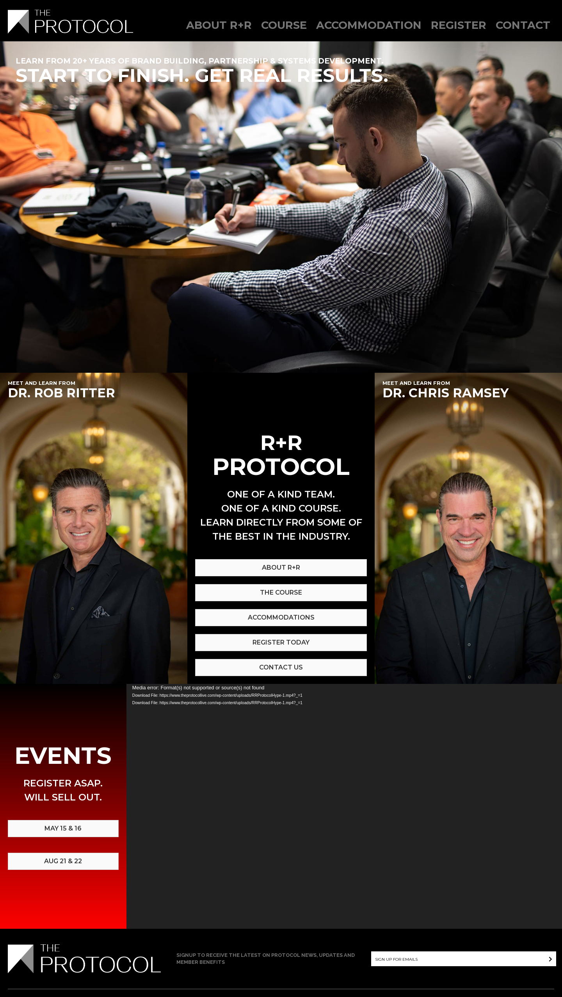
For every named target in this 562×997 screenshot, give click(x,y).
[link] (219, 28)
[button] (547, 958)
